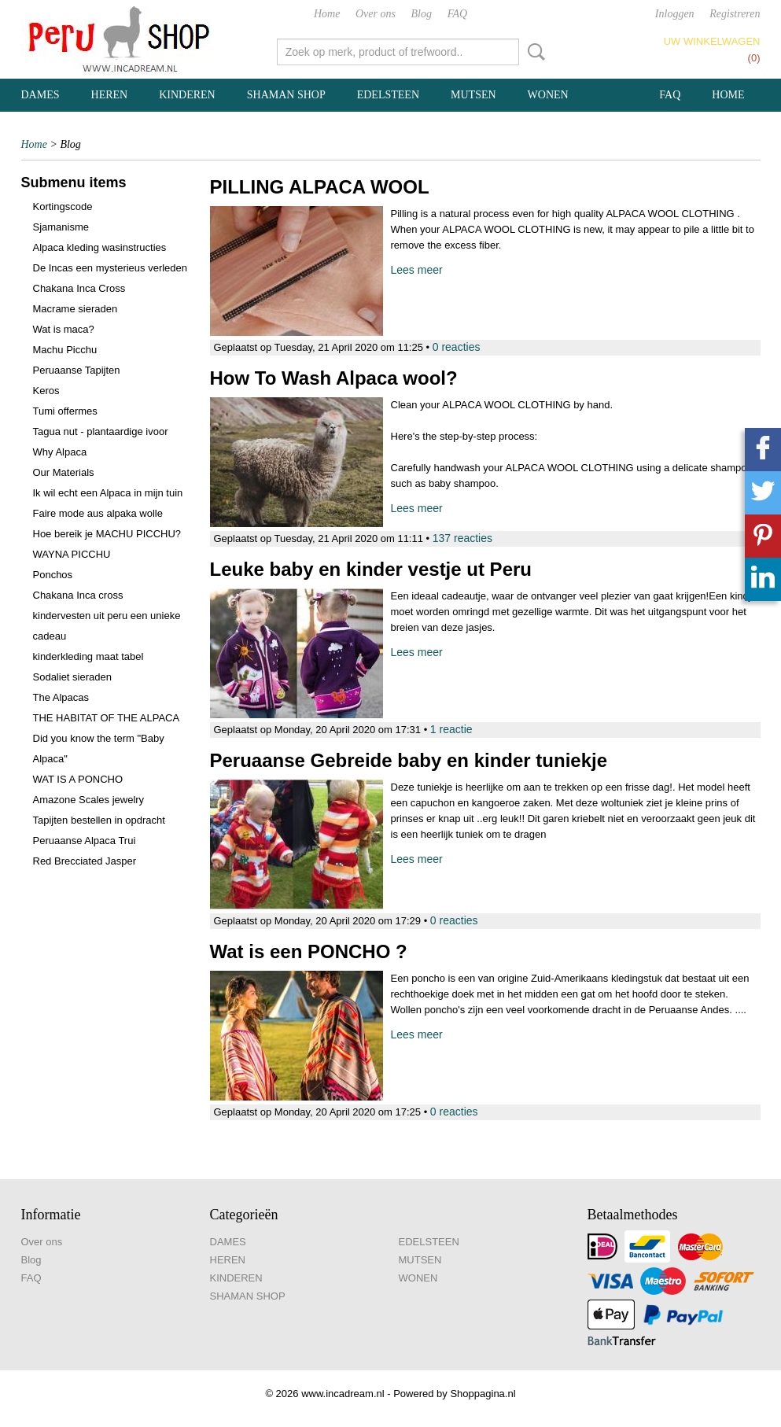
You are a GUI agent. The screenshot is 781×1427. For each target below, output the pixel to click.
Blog (421, 14)
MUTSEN (473, 95)
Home (327, 14)
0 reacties (457, 347)
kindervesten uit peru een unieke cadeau (107, 626)
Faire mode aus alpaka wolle (98, 513)
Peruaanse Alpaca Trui (84, 840)
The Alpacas (61, 697)
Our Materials (63, 472)
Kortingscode (63, 206)
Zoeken (533, 52)
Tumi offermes (65, 411)
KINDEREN (187, 95)
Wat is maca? (63, 329)
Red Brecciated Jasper (85, 861)
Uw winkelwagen (712, 41)
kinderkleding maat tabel (88, 656)
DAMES (40, 95)
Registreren (734, 14)
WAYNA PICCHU (72, 554)
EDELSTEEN (388, 95)
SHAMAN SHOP (286, 95)
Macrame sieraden (75, 309)
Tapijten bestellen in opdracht (99, 820)
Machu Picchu (65, 350)
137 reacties (462, 538)
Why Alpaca (60, 452)
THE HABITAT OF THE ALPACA (106, 718)
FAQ (457, 14)
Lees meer (417, 270)
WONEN (548, 95)
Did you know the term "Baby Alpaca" (98, 748)
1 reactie (451, 729)
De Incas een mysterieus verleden (110, 268)
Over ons (376, 14)
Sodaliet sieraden (72, 677)
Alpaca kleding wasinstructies (100, 247)
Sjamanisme (61, 227)
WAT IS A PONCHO (78, 779)
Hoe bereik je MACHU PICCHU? (107, 534)
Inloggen (674, 14)
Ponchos (53, 575)
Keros (46, 390)
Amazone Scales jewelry (89, 800)
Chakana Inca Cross (79, 288)
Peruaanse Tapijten (76, 370)
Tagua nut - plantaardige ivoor (100, 431)
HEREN (109, 95)
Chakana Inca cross (78, 595)
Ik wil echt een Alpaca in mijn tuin (108, 493)
